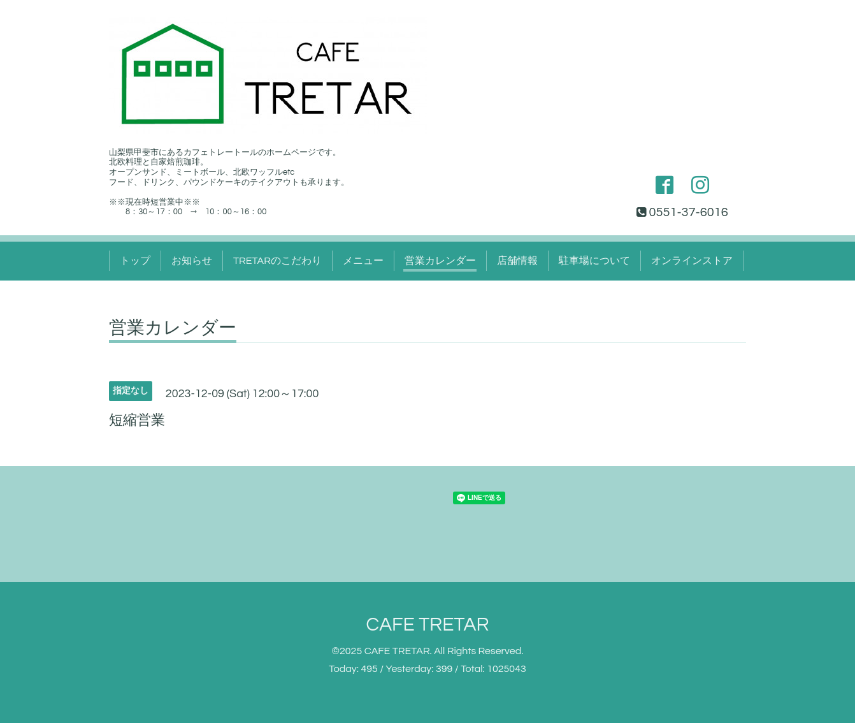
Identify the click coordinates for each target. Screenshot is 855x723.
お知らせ (191, 261)
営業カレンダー (440, 261)
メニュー (363, 261)
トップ (135, 261)
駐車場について (594, 261)
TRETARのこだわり (277, 261)
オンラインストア (692, 261)
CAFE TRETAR (427, 624)
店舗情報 (517, 261)
